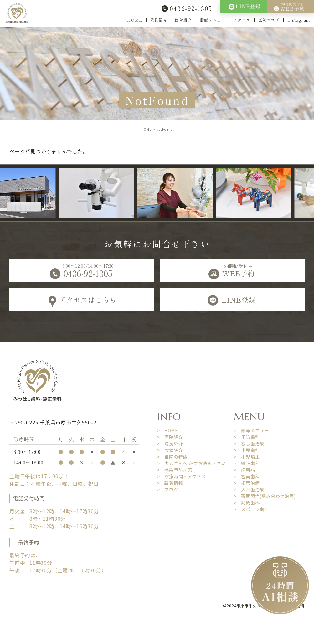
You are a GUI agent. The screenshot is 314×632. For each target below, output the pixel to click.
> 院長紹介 (170, 443)
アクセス (241, 20)
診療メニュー (213, 20)
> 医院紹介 (170, 437)
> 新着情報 (170, 483)
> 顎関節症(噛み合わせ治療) (265, 496)
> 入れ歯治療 (249, 489)
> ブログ (167, 489)
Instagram (298, 20)
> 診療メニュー (251, 430)
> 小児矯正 (247, 457)
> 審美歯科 (247, 476)
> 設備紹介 (170, 450)
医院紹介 (183, 20)
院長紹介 (158, 20)
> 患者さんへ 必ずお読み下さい (191, 463)
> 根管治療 (247, 483)
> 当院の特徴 (172, 457)
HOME (134, 20)
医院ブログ (269, 20)
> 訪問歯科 (247, 502)
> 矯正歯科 (247, 463)
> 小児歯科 (247, 450)
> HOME (167, 430)
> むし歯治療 (249, 443)
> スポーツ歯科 (251, 509)
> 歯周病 (244, 470)
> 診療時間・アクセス (181, 476)
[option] (102, 193)
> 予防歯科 (247, 437)
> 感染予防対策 (174, 470)
